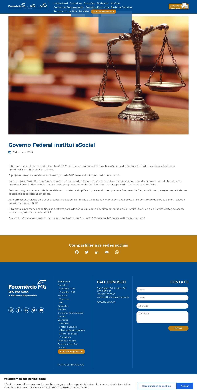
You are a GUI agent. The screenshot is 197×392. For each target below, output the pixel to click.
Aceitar (185, 386)
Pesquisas (64, 323)
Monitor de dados (68, 333)
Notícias (101, 3)
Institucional (59, 3)
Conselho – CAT (67, 288)
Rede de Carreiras (72, 7)
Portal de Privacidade (71, 364)
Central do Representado (118, 3)
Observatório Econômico (72, 330)
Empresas (64, 299)
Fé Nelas (104, 7)
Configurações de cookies (156, 386)
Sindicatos (91, 3)
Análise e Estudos (68, 327)
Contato (134, 3)
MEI (61, 302)
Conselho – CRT (67, 292)
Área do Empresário (122, 7)
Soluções (81, 3)
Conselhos (70, 3)
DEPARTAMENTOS (106, 302)
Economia (58, 7)
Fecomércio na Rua (90, 7)
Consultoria (65, 337)
